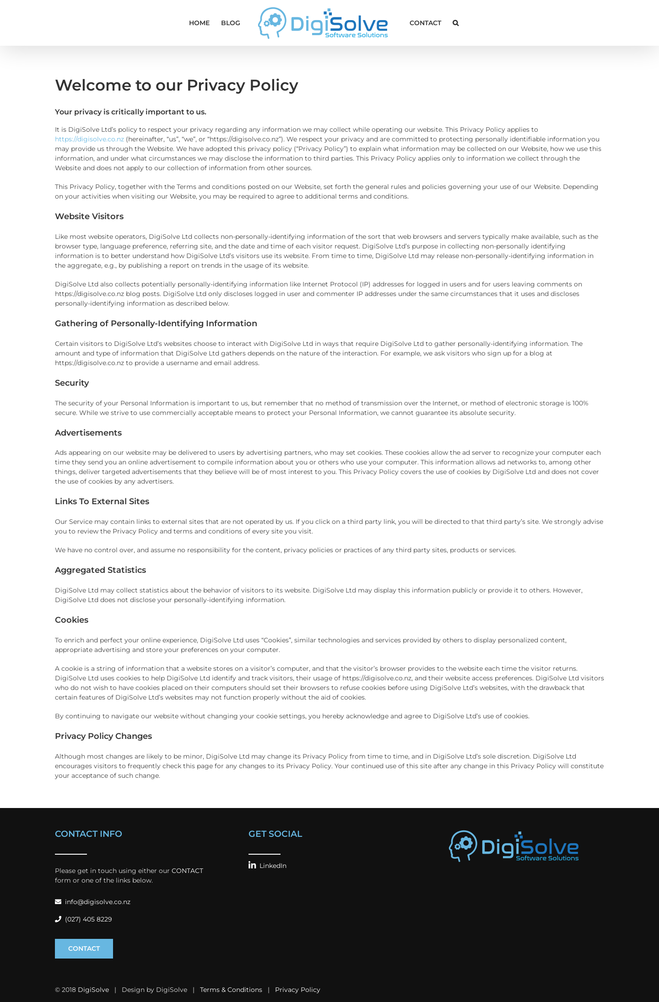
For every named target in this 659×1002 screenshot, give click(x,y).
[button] (456, 23)
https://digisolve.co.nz (89, 139)
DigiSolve (93, 990)
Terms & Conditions (231, 990)
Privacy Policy (297, 990)
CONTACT (187, 871)
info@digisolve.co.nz (92, 902)
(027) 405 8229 (83, 919)
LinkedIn (267, 866)
